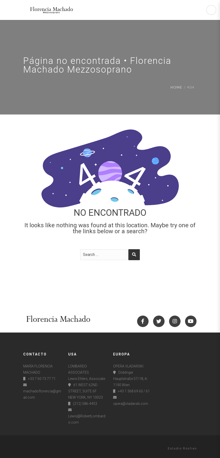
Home (176, 87)
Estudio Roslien (182, 448)
